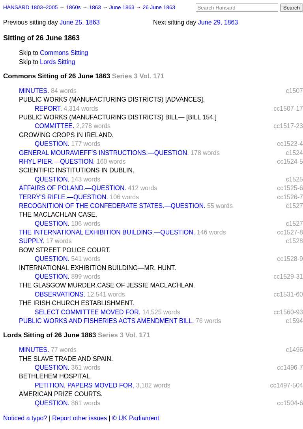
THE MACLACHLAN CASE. (58, 214)
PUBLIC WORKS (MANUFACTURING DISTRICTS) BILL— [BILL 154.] (118, 117)
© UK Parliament (135, 418)
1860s (74, 7)
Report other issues (79, 418)
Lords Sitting (57, 62)
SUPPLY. (31, 241)
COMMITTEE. (54, 126)
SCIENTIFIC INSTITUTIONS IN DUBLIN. (76, 170)
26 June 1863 (159, 7)
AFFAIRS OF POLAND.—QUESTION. (72, 188)
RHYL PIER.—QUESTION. (57, 161)
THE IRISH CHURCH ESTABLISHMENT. (76, 303)
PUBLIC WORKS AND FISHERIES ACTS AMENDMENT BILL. (106, 320)
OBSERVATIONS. (60, 294)
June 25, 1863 (79, 22)
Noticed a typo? (25, 418)
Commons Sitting (64, 52)
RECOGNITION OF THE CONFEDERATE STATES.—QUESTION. (112, 205)
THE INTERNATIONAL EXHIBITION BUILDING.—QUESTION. (107, 232)
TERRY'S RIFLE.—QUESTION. (63, 197)
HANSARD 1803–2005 (30, 7)
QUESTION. (52, 143)
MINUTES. (34, 90)
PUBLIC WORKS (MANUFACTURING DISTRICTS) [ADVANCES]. (112, 99)
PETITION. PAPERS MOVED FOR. (84, 385)
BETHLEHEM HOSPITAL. (55, 376)
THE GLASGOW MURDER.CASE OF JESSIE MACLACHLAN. (107, 285)
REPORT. (48, 108)
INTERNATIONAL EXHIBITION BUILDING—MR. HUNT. (97, 268)
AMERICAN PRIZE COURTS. (61, 394)
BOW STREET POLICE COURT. (64, 250)
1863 (96, 7)
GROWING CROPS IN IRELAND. (66, 135)
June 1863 (122, 7)
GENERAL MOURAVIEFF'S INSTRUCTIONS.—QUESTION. (104, 152)
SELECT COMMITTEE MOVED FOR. (87, 312)
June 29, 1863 (218, 22)
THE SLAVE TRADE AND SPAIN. (66, 358)
